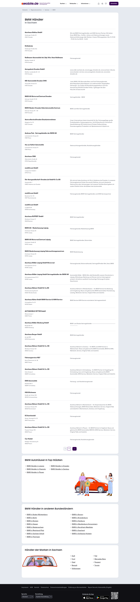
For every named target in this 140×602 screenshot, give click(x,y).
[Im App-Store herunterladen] (88, 598)
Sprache (24, 594)
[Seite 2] (69, 449)
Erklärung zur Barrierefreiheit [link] (77, 587)
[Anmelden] (113, 3)
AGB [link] (31, 587)
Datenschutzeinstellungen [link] (58, 587)
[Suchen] (63, 3)
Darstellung (39, 594)
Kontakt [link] (36, 587)
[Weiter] (74, 449)
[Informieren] (85, 3)
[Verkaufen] (74, 3)
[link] (102, 3)
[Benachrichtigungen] (98, 3)
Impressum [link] (24, 587)
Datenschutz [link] (45, 587)
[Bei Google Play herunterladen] (102, 598)
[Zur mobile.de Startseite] (38, 3)
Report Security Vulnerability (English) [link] (100, 587)
